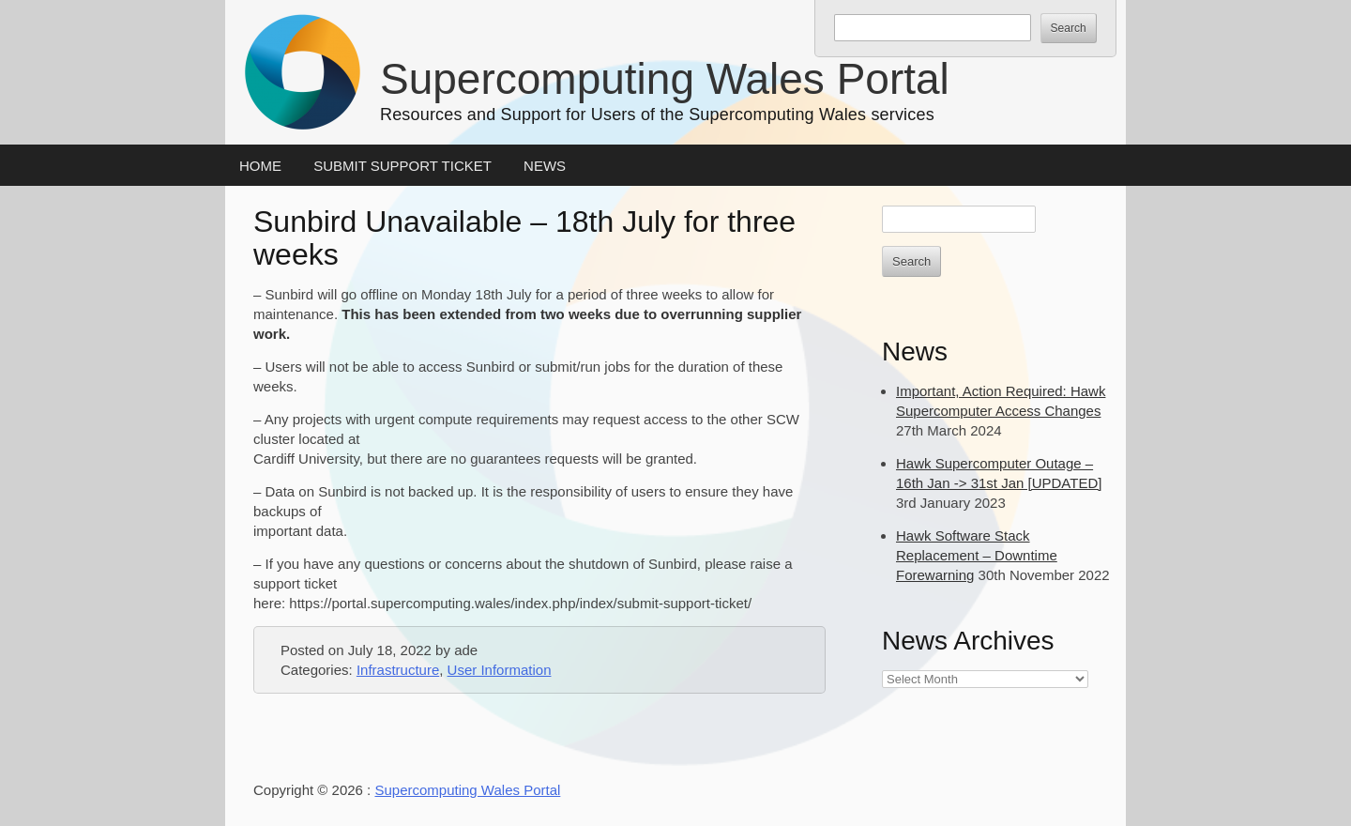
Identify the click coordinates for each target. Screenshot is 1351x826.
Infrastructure (398, 670)
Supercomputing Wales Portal (664, 78)
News (545, 166)
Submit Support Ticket (402, 166)
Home (260, 166)
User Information (500, 670)
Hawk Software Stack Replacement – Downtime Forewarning (976, 555)
